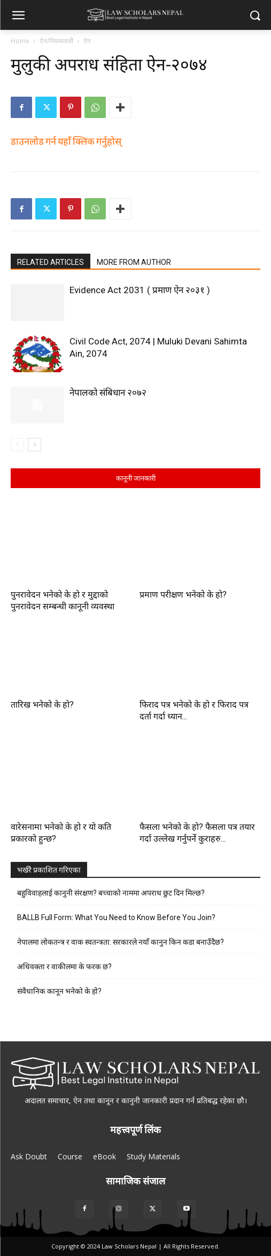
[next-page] (34, 444)
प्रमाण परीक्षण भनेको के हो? (183, 595)
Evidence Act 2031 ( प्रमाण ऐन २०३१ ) (139, 290)
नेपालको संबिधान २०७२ (107, 392)
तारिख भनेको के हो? (42, 705)
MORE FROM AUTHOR (134, 262)
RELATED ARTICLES (50, 262)
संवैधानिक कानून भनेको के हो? (59, 991)
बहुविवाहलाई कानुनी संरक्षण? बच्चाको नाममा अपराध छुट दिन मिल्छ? (111, 893)
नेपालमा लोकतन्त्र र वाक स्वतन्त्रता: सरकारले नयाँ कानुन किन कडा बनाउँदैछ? (120, 942)
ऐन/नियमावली (56, 40)
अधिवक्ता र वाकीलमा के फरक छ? (64, 966)
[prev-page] (17, 444)
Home (20, 40)
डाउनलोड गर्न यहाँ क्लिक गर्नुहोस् (66, 141)
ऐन (87, 40)
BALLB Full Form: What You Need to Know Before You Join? (116, 917)
